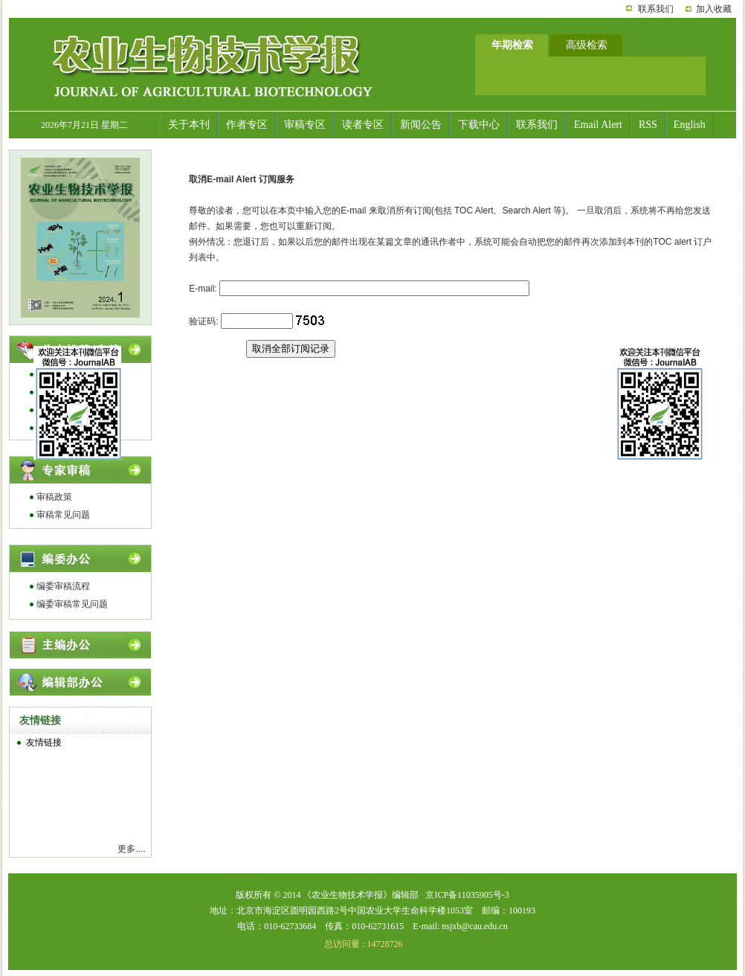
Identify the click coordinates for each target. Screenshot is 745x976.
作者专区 (247, 124)
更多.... (131, 849)
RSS (648, 124)
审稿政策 (54, 497)
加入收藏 (714, 9)
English (690, 124)
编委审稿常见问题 (72, 604)
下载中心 (479, 124)
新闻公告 (421, 124)
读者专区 (363, 124)
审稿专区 (305, 124)
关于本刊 (189, 124)
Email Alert (598, 124)
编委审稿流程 (63, 586)
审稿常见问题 (63, 515)
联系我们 (656, 9)
